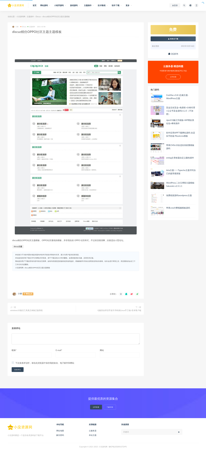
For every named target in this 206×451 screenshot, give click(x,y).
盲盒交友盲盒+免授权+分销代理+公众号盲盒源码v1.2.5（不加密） (180, 110)
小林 (15, 27)
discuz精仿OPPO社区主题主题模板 (37, 268)
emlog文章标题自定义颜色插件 (180, 157)
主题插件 (30, 16)
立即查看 (96, 407)
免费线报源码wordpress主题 (179, 195)
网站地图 (60, 430)
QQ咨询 (173, 54)
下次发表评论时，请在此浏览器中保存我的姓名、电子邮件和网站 (44, 363)
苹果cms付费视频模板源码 (178, 208)
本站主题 (92, 435)
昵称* (14, 350)
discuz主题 (18, 246)
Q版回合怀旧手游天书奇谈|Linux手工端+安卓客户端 (119, 310)
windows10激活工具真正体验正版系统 (26, 310)
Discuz (38, 16)
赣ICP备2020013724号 (118, 447)
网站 (102, 350)
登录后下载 (173, 39)
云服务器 (92, 430)
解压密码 (60, 435)
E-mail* (59, 350)
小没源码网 (20, 16)
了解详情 (110, 407)
